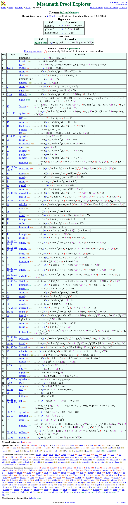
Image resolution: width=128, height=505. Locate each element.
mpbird (22, 437)
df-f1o (54, 480)
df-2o (98, 482)
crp (67, 451)
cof (84, 448)
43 (8, 230)
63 (8, 315)
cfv (54, 448)
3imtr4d (23, 347)
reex (21, 208)
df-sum (44, 492)
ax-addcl (36, 459)
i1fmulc (23, 94)
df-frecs (49, 482)
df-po (86, 475)
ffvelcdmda (24, 126)
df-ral (77, 470)
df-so (94, 475)
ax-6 (88, 454)
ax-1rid (37, 462)
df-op (116, 473)
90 (11, 432)
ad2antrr (23, 150)
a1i (20, 211)
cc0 (110, 448)
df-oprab (103, 480)
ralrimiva (23, 351)
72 (8, 437)
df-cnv (23, 477)
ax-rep (38, 457)
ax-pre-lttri (86, 462)
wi (18, 445)
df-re (115, 489)
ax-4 (72, 454)
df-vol (87, 492)
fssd (21, 389)
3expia (22, 106)
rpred (21, 90)
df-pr (108, 473)
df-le (15, 487)
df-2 (63, 487)
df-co (32, 477)
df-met (66, 492)
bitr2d (22, 343)
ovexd (22, 215)
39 (8, 241)
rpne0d (22, 185)
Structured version (96, 7)
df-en (11, 485)
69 (11, 343)
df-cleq (31, 470)
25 (8, 158)
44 (8, 244)
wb (25, 445)
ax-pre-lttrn (99, 462)
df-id (66, 475)
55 (11, 347)
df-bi (36, 468)
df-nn (54, 487)
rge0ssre (23, 129)
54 (15, 281)
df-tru (79, 468)
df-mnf (108, 485)
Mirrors (3, 7)
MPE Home (19, 7)
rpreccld (23, 82)
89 (8, 420)
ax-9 (112, 454)
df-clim (33, 492)
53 (8, 277)
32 (8, 189)
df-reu (105, 470)
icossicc (23, 61)
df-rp (117, 487)
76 (8, 389)
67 (8, 340)
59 (8, 308)
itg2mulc (51, 16)
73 (8, 358)
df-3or (60, 468)
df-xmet (55, 492)
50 (11, 268)
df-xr (118, 485)
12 (8, 106)
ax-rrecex (62, 462)
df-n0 (81, 487)
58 (8, 296)
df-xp (5, 477)
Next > (124, 2)
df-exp (84, 489)
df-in (46, 473)
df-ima (68, 477)
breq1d (22, 197)
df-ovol (77, 492)
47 (11, 250)
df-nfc (50, 470)
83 (11, 399)
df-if (81, 473)
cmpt (14, 448)
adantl (22, 122)
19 (14, 136)
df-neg (34, 487)
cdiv (56, 451)
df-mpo (114, 480)
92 (11, 437)
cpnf (17, 451)
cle (47, 451)
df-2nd (38, 482)
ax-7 (96, 454)
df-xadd (6, 489)
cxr (27, 451)
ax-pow (68, 457)
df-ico (26, 489)
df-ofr (10, 482)
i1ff (21, 118)
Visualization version (111, 7)
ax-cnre (74, 462)
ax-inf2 (96, 457)
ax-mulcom (87, 459)
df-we (120, 475)
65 (8, 323)
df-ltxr (5, 487)
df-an (44, 468)
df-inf (60, 485)
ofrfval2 (23, 248)
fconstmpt (24, 227)
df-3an (69, 468)
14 (8, 347)
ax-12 (20, 457)
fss (20, 64)
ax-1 (45, 454)
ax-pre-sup (23, 464)
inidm (22, 396)
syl (20, 365)
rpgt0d (22, 154)
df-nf (105, 468)
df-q (108, 487)
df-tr (58, 475)
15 (8, 122)
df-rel (13, 477)
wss (91, 445)
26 (8, 170)
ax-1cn (15, 459)
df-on (97, 477)
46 (11, 244)
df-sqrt (12, 492)
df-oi (69, 485)
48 (11, 281)
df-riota (83, 480)
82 (11, 389)
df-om (19, 482)
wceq (43, 445)
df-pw (90, 473)
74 (8, 399)
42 (11, 241)
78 (11, 379)
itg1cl (22, 289)
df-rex (86, 470)
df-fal (88, 468)
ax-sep (48, 457)
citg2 (110, 451)
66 (11, 337)
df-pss (63, 473)
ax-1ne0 (25, 462)
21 (8, 143)
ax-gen (63, 454)
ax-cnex (106, 457)
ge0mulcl (23, 354)
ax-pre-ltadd (114, 462)
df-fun (12, 480)
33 (15, 193)
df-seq (74, 489)
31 (8, 185)
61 (11, 308)
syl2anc (23, 113)
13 (14, 113)
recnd (22, 173)
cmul (5, 451)
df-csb (19, 473)
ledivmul (23, 162)
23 (8, 150)
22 (11, 167)
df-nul (73, 473)
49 (11, 274)
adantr (22, 71)
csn (99, 445)
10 (10, 94)
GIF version (123, 7)
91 (15, 432)
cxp (24, 448)
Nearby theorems (121, 4)
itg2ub (22, 99)
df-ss (55, 473)
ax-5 (80, 454)
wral (72, 445)
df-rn (50, 477)
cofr (93, 448)
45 (8, 237)
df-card (87, 485)
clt (37, 451)
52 (8, 271)
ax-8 (104, 454)
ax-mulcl (61, 459)
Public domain (70, 502)
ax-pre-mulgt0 (8, 464)
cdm (36, 448)
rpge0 (22, 372)
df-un (38, 473)
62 (11, 311)
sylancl (22, 68)
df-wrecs (59, 482)
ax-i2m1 (14, 462)
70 (15, 347)
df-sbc (10, 473)
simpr (22, 75)
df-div (44, 487)
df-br (29, 475)
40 (15, 247)
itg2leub (23, 425)
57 (8, 292)
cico (77, 451)
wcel (53, 445)
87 (14, 412)
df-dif (29, 473)
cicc (87, 451)
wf (46, 448)
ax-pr (77, 457)
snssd (21, 386)
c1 (119, 448)
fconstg (22, 361)
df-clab (21, 470)
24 (15, 167)
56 (8, 311)
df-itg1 (109, 492)
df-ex (97, 468)
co (75, 448)
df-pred (78, 477)
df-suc (116, 477)
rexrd (21, 420)
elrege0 (22, 376)
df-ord (88, 477)
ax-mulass (114, 459)
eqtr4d (22, 311)
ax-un (86, 457)
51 (8, 265)
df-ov (93, 480)
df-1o (89, 482)
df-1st (29, 482)
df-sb (114, 468)
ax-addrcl (49, 459)
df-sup (50, 485)
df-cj (106, 489)
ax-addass (101, 459)
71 (8, 351)
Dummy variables (33, 51)
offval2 (22, 242)
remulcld (23, 416)
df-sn (99, 473)
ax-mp (38, 454)
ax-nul (57, 457)
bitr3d (22, 200)
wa (33, 445)
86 (8, 412)
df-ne (59, 470)
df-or (52, 468)
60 (8, 304)
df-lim (106, 477)
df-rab (115, 470)
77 (8, 379)
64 (8, 343)
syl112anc (24, 168)
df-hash (96, 489)
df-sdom (31, 485)
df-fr (103, 475)
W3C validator (121, 502)
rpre (21, 368)
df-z (90, 487)
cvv (81, 445)
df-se (111, 475)
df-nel (68, 470)
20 (8, 140)
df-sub (24, 487)
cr (102, 448)
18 (10, 136)
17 (8, 167)
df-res (59, 477)
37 (8, 281)
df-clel (40, 470)
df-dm (41, 477)
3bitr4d (22, 281)
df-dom (21, 485)
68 (11, 340)
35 (11, 200)
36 (8, 204)
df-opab (39, 475)
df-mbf (98, 492)
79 (15, 379)
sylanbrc (23, 379)
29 (8, 193)
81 (8, 386)
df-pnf (97, 485)
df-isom (73, 480)
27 (11, 170)
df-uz (99, 487)
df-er (107, 482)
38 (8, 211)
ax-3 (56, 454)
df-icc (36, 489)
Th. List (28, 7)
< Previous (114, 2)
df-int (11, 475)
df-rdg (80, 482)
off (20, 401)
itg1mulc (23, 285)
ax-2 (51, 454)
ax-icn (25, 459)
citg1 (98, 451)
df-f (29, 480)
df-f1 (37, 480)
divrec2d (23, 193)
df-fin (41, 485)
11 (10, 113)
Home (11, 7)
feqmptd (23, 219)
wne (63, 445)
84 (8, 402)
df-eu (11, 470)
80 (10, 382)
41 (8, 250)
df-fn (21, 480)
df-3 (72, 487)
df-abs (22, 492)
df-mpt (49, 475)
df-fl (65, 489)
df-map (116, 482)
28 (8, 200)
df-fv (63, 480)
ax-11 (11, 457)
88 (8, 432)
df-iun (20, 475)
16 (8, 126)
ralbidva (23, 204)
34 (8, 197)
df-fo (45, 480)
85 (15, 402)
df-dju (77, 485)
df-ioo (16, 489)
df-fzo (55, 489)
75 (10, 365)
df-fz (46, 489)
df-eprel (76, 475)
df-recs (70, 482)
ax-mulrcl (74, 459)
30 (11, 193)
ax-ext (29, 457)
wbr (3, 448)
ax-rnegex (49, 462)
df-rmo (96, 470)
